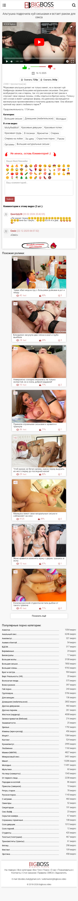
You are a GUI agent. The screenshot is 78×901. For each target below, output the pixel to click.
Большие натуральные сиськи (33, 144)
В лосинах (29, 133)
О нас (53, 870)
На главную (10, 870)
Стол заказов (29, 873)
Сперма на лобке (14, 138)
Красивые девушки (31, 127)
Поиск (46, 870)
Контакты (16, 873)
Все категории (24, 870)
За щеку (29, 138)
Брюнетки (42, 133)
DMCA (51, 873)
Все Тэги (37, 870)
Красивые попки (53, 127)
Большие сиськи (13, 118)
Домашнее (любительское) (39, 118)
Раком (60, 138)
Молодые (61, 118)
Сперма (55, 133)
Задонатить (61, 873)
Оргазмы (9, 144)
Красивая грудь (13, 133)
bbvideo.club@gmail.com (29, 879)
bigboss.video (45, 884)
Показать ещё (39, 616)
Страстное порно (45, 138)
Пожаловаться (65, 870)
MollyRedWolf (12, 127)
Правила (41, 873)
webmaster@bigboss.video (54, 879)
